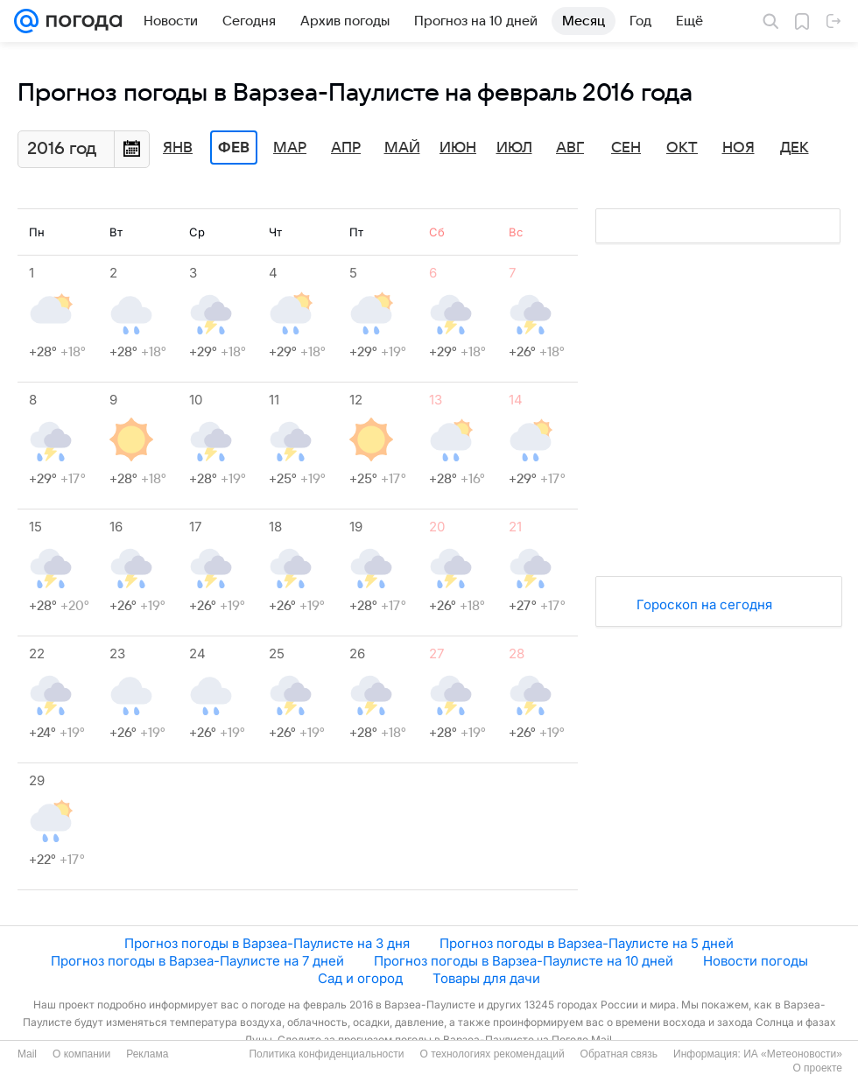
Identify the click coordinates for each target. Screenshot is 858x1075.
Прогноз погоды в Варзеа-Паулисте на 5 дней (587, 943)
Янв (178, 148)
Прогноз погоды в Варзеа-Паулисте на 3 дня (267, 943)
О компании (81, 1054)
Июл (514, 148)
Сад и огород (360, 978)
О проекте (817, 1068)
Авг (570, 148)
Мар (289, 148)
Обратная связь (619, 1054)
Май (402, 148)
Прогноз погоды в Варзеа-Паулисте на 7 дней (197, 960)
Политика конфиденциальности (326, 1054)
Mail (27, 1054)
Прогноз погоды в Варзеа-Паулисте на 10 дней (523, 960)
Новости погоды (755, 960)
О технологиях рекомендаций (491, 1054)
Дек (794, 148)
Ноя (738, 148)
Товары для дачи (486, 978)
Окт (682, 148)
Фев (234, 148)
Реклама (147, 1054)
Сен (626, 148)
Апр (346, 148)
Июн (458, 148)
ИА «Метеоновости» (792, 1054)
